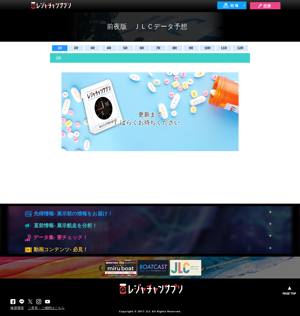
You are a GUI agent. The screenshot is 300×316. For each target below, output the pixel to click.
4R (109, 48)
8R (174, 48)
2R (76, 48)
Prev (101, 268)
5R (125, 48)
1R (60, 48)
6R (142, 48)
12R (240, 48)
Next (205, 268)
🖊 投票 (264, 6)
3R (92, 48)
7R (158, 48)
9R (191, 48)
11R (224, 48)
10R (207, 48)
